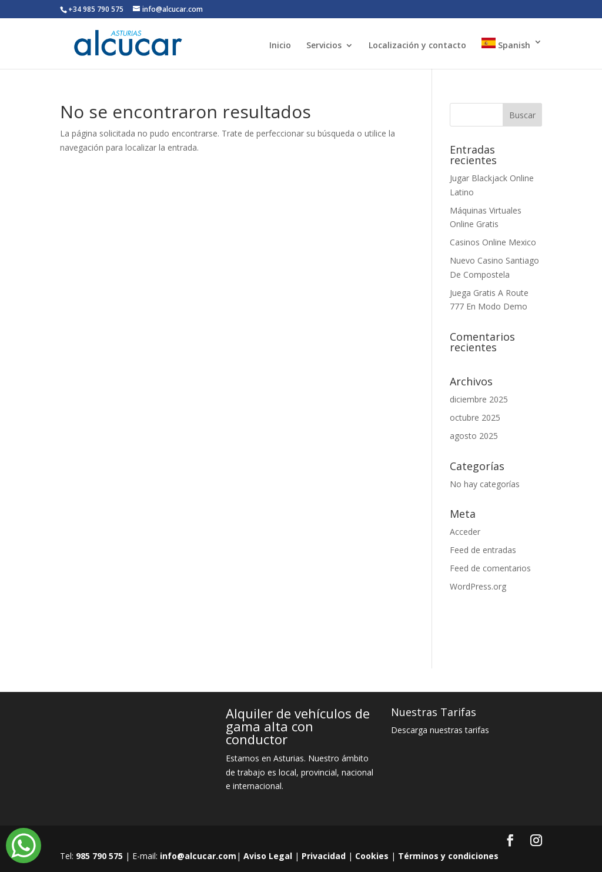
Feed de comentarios (490, 568)
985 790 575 (99, 855)
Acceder (465, 531)
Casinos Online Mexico (493, 242)
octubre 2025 (475, 417)
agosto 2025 (474, 435)
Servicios (324, 46)
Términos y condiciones (448, 855)
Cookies (372, 855)
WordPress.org (478, 586)
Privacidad (324, 855)
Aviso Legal (267, 855)
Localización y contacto (417, 46)
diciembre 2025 (479, 399)
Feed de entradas (483, 549)
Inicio (280, 46)
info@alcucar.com (198, 855)
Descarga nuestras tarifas (440, 729)
